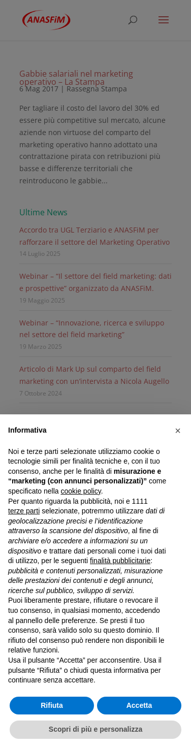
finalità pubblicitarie (120, 561)
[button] (178, 430)
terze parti (24, 511)
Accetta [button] (139, 705)
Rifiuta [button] (52, 705)
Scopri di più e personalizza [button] (95, 729)
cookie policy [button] (81, 491)
